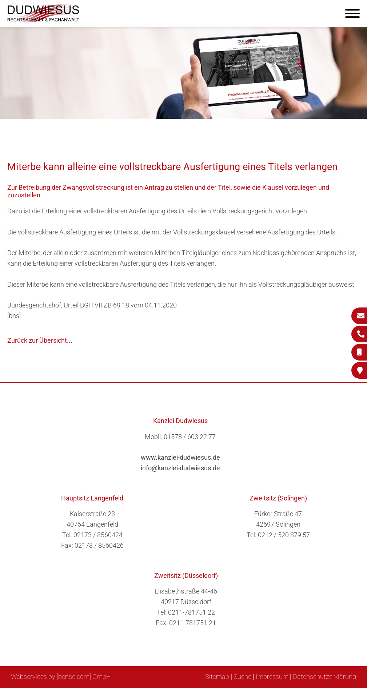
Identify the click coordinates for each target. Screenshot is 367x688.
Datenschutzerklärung (324, 676)
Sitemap (217, 676)
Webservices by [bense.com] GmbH (61, 676)
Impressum (272, 676)
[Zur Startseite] (43, 20)
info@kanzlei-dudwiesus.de (180, 468)
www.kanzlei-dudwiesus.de (180, 457)
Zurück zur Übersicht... (39, 340)
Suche (242, 676)
